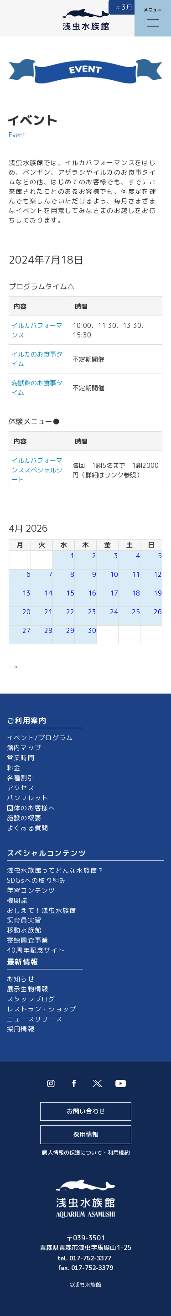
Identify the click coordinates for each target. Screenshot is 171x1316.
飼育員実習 (24, 920)
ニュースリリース (34, 1019)
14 (48, 593)
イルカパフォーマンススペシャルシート (36, 470)
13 (26, 593)
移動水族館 (24, 930)
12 (158, 574)
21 (48, 611)
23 (92, 611)
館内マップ (24, 747)
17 (114, 593)
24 (114, 611)
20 (26, 611)
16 (92, 593)
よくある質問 (27, 828)
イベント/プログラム (40, 737)
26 (158, 611)
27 (26, 630)
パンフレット (27, 797)
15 (70, 593)
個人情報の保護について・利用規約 (86, 1152)
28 (48, 630)
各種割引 (21, 777)
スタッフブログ (31, 999)
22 (70, 611)
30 (92, 630)
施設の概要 (24, 817)
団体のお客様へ (31, 807)
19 (158, 593)
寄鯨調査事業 (27, 940)
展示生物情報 (27, 988)
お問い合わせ (86, 1111)
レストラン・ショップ (41, 1009)
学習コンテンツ (31, 890)
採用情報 (21, 1029)
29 (70, 630)
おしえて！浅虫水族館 (41, 910)
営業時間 (21, 757)
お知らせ (21, 978)
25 (136, 611)
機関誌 (17, 900)
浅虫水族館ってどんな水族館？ (55, 870)
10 (114, 574)
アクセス (21, 787)
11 (136, 574)
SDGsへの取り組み (36, 880)
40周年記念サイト (36, 950)
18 (136, 593)
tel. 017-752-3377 (85, 1258)
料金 (14, 767)
